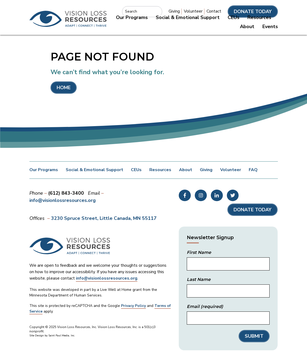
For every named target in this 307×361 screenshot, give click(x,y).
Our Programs (132, 17)
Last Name (199, 279)
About (247, 26)
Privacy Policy (133, 305)
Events (270, 26)
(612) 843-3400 (66, 193)
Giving (174, 11)
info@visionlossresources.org (62, 200)
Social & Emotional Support (188, 17)
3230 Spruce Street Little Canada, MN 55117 (104, 218)
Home (64, 87)
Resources (259, 17)
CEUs (233, 17)
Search (131, 11)
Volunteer (193, 11)
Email (205, 306)
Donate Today (253, 11)
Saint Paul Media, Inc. (61, 335)
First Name (199, 252)
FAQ (253, 170)
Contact (214, 11)
